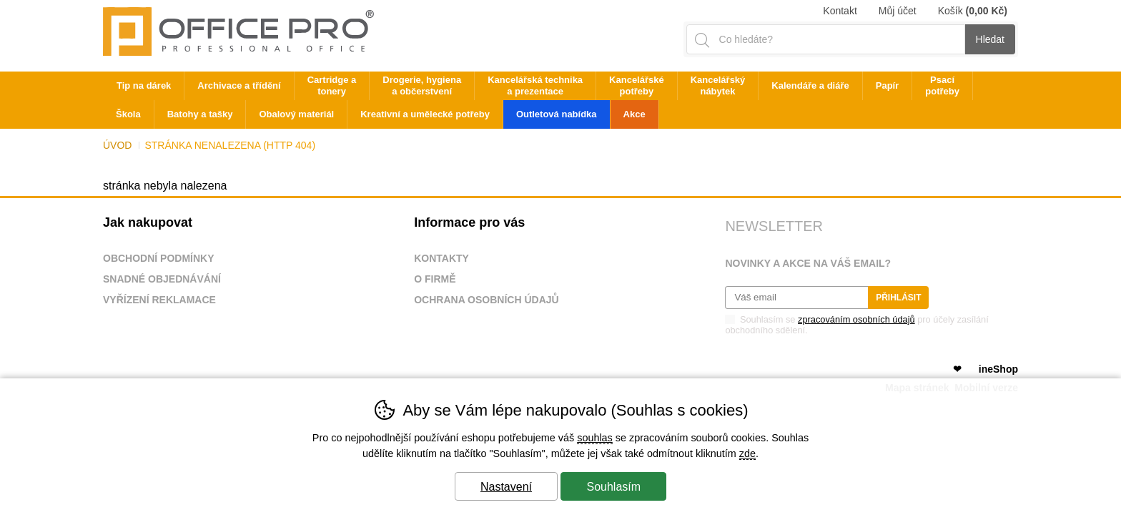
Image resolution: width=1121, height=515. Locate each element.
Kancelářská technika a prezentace (535, 85)
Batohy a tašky (200, 114)
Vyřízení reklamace (159, 299)
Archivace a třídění (238, 85)
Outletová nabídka (556, 114)
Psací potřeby (942, 85)
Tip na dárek (144, 85)
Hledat (990, 39)
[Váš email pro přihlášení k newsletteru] (796, 297)
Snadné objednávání (162, 279)
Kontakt (839, 10)
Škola (128, 114)
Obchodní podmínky (158, 258)
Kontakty (441, 258)
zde (747, 453)
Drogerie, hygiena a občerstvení (421, 85)
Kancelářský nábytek (718, 85)
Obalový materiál (296, 114)
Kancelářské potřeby (636, 85)
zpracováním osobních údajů (856, 319)
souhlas (595, 437)
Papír (887, 85)
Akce (634, 114)
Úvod (117, 145)
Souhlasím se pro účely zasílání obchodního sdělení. (856, 324)
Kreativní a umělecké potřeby (425, 114)
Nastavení (506, 487)
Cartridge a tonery (332, 85)
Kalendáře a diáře (810, 85)
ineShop (998, 369)
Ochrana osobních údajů (486, 299)
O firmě (434, 279)
